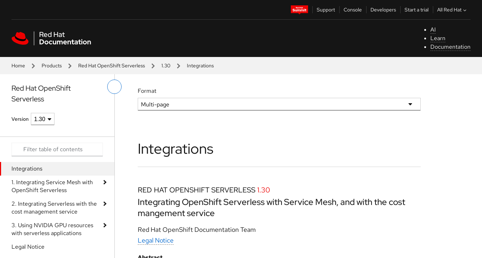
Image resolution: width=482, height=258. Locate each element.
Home (18, 65)
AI (433, 29)
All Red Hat (452, 9)
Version (20, 119)
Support (326, 9)
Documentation (450, 47)
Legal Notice (27, 246)
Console (353, 9)
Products (52, 65)
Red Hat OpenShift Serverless (111, 65)
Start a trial (417, 9)
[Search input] (57, 149)
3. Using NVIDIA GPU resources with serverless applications (52, 229)
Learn (437, 38)
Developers (383, 9)
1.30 (165, 65)
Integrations (26, 168)
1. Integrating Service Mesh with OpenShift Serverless (52, 186)
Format (147, 91)
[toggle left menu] (114, 87)
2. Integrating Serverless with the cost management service (54, 207)
